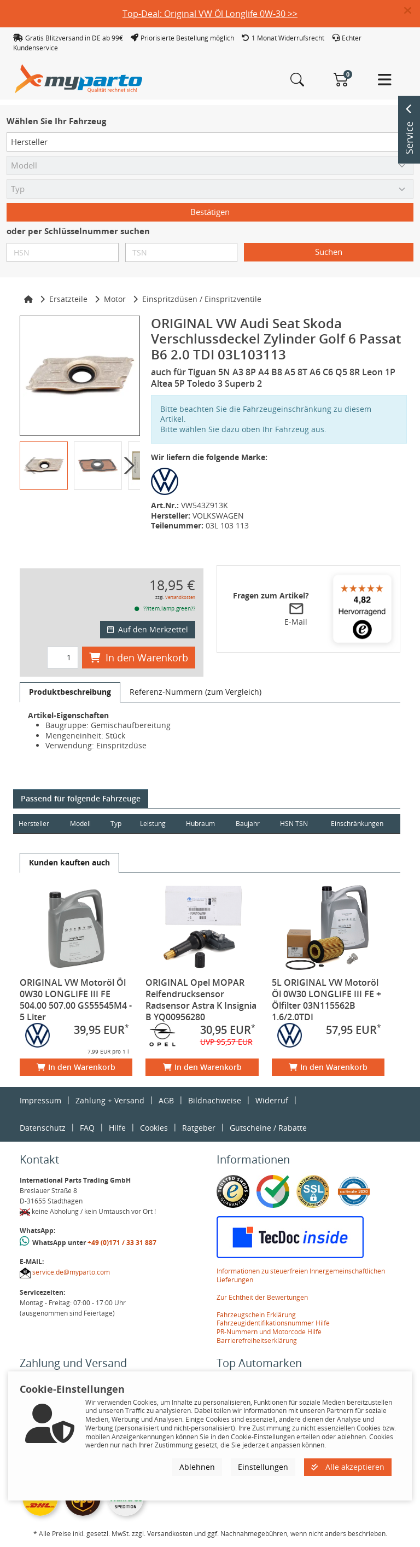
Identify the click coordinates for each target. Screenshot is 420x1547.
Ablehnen (197, 1467)
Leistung (153, 823)
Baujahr (248, 823)
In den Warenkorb (138, 657)
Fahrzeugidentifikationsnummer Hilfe (273, 1323)
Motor (115, 299)
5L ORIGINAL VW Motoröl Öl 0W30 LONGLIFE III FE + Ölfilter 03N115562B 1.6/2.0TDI (326, 999)
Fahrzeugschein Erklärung (256, 1314)
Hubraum (200, 823)
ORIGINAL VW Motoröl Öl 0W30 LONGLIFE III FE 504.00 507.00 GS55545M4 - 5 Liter (76, 999)
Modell (80, 823)
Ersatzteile (68, 299)
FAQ (87, 1128)
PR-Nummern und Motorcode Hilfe (269, 1331)
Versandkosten (180, 597)
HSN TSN (294, 823)
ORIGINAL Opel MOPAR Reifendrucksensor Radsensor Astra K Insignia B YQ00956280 (200, 999)
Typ (115, 823)
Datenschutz (43, 1128)
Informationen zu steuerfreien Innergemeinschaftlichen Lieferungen (301, 1275)
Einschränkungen (357, 823)
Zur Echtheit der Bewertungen (262, 1297)
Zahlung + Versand (109, 1100)
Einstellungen (263, 1467)
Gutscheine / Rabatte (268, 1128)
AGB (166, 1100)
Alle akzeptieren (347, 1467)
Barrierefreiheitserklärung (257, 1340)
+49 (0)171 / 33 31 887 (122, 1242)
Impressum (40, 1100)
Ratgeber (198, 1128)
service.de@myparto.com (71, 1272)
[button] (412, 11)
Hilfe (117, 1128)
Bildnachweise (214, 1100)
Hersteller (34, 823)
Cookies (154, 1128)
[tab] (70, 692)
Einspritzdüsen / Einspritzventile (201, 299)
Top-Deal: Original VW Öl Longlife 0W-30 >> (210, 14)
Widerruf (271, 1100)
